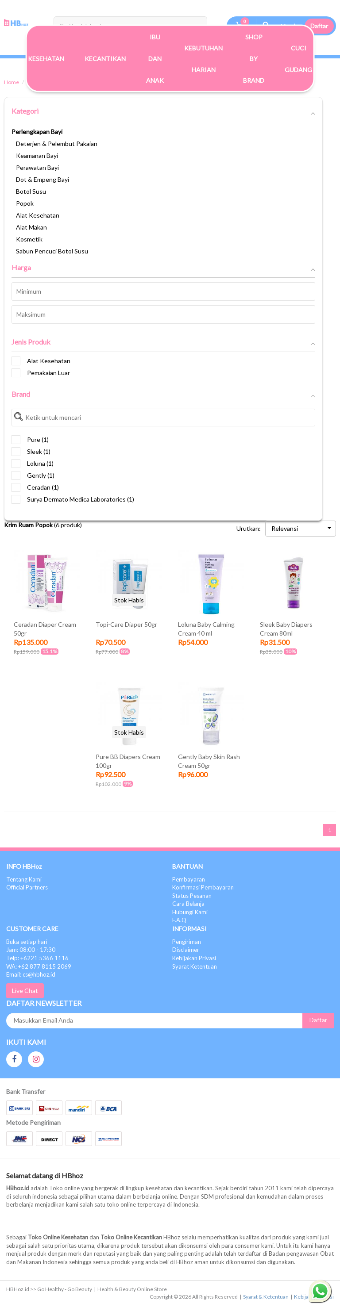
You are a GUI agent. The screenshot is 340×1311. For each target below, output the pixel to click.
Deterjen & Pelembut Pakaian (56, 143)
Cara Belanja (188, 903)
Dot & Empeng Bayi (42, 179)
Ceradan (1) (35, 487)
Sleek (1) (31, 451)
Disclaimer (185, 949)
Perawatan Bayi (37, 167)
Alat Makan (31, 227)
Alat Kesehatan (37, 215)
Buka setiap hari (26, 941)
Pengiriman (186, 941)
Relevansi (301, 528)
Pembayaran (188, 879)
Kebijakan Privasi (194, 958)
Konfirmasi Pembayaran (203, 887)
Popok (25, 203)
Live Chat (25, 990)
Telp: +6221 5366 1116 (37, 958)
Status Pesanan (192, 895)
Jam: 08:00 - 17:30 (30, 949)
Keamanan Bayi (37, 155)
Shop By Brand (253, 58)
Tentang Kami (24, 879)
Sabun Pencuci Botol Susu (52, 251)
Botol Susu (31, 191)
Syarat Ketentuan (194, 966)
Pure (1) (30, 439)
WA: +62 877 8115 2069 (38, 966)
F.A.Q (179, 920)
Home (11, 82)
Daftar (319, 26)
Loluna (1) (33, 463)
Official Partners (27, 887)
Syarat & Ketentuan (266, 1296)
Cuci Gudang (298, 58)
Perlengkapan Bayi (37, 131)
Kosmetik (29, 239)
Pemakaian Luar (41, 372)
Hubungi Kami (190, 912)
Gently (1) (33, 475)
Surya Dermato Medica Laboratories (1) (73, 499)
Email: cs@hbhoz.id (30, 974)
